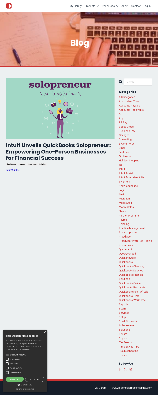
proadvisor (125, 236)
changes (124, 135)
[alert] (25, 361)
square (123, 334)
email (122, 147)
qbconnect (125, 249)
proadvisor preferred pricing (135, 240)
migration (124, 198)
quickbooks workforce (132, 300)
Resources (110, 5)
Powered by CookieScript (25, 389)
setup (122, 317)
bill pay (123, 122)
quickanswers (127, 257)
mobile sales (126, 207)
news (122, 211)
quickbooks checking (131, 266)
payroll (123, 219)
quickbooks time (129, 295)
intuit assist (126, 173)
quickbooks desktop (131, 270)
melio (122, 194)
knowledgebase (128, 185)
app (121, 118)
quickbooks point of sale (133, 291)
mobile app (125, 202)
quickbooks (11, 164)
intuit (122, 169)
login (122, 190)
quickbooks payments (132, 287)
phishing (124, 223)
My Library (76, 5)
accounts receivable (131, 109)
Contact (136, 5)
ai (120, 113)
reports (123, 304)
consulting (125, 139)
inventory (124, 181)
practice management (132, 228)
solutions (42, 164)
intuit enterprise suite (131, 177)
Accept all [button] (15, 379)
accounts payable (129, 105)
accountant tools (129, 101)
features (124, 152)
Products (92, 5)
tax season (126, 342)
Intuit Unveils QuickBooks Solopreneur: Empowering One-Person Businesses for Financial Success (58, 151)
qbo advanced (127, 253)
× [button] (44, 332)
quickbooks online (130, 283)
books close (126, 126)
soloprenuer (32, 164)
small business (128, 321)
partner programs (129, 215)
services (21, 164)
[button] (25, 384)
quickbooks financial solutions (131, 277)
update (123, 355)
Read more (26, 349)
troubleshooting (128, 350)
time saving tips (129, 346)
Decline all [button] (35, 379)
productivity (126, 245)
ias (120, 164)
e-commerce (127, 143)
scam (122, 308)
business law (127, 130)
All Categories (127, 97)
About (124, 5)
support (123, 338)
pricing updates (128, 232)
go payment (126, 156)
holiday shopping (129, 160)
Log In (147, 5)
